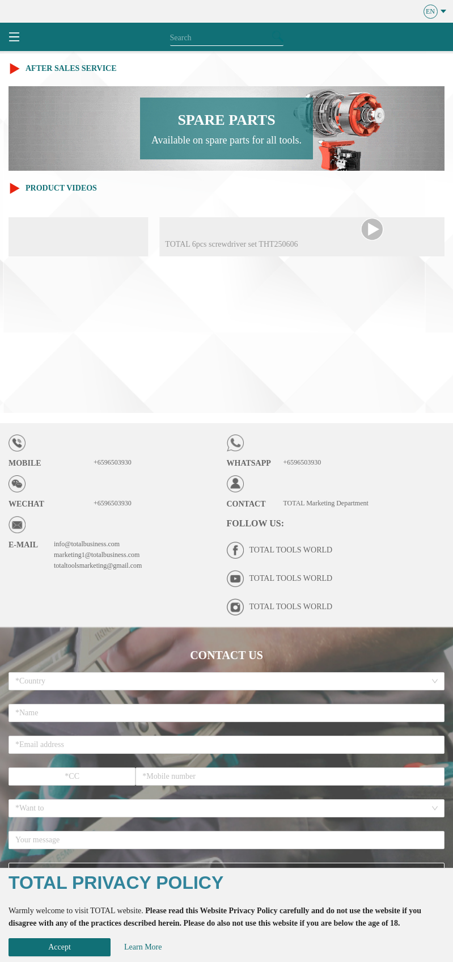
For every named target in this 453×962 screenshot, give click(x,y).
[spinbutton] (72, 776)
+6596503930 (113, 462)
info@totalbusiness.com (87, 544)
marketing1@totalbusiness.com (96, 555)
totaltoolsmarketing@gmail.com (98, 565)
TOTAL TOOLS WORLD (291, 550)
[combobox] (222, 681)
